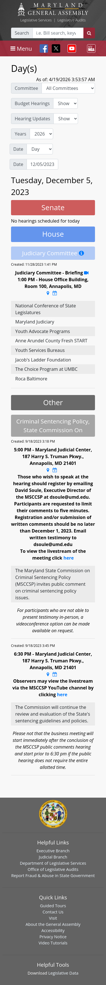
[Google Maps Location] (48, 293)
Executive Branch (53, 850)
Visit (53, 918)
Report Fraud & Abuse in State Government (53, 875)
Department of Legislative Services (53, 863)
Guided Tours (53, 905)
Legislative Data (63, 973)
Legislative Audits (71, 20)
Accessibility (53, 930)
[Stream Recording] (86, 273)
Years (20, 134)
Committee (26, 88)
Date (18, 149)
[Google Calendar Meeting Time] (55, 293)
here (68, 558)
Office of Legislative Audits (53, 869)
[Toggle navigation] (21, 48)
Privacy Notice (52, 936)
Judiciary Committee (49, 253)
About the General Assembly (52, 924)
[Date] (42, 164)
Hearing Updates (32, 119)
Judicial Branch (53, 857)
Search (22, 33)
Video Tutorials (53, 943)
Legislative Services (36, 20)
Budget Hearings (32, 103)
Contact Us (52, 912)
